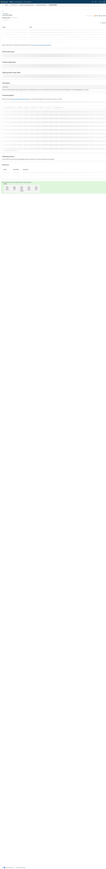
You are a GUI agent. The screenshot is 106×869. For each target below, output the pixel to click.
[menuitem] (11, 2)
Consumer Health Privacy (20, 867)
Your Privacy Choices (8, 867)
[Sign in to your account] (102, 2)
